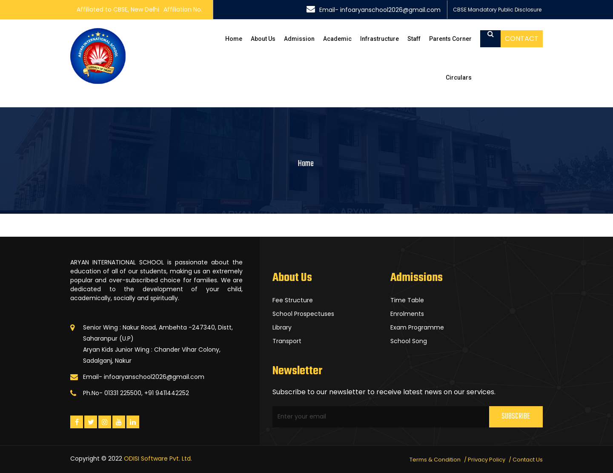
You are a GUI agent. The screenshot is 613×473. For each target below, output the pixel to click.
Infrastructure (379, 38)
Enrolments (407, 314)
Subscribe (515, 416)
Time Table (407, 300)
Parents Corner (450, 38)
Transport (286, 341)
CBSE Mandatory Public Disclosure (497, 9)
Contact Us (528, 460)
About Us (263, 38)
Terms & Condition (435, 460)
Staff (414, 38)
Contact (522, 38)
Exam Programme (417, 327)
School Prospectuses (303, 314)
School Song (408, 341)
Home (233, 38)
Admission (299, 38)
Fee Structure (292, 300)
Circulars (459, 77)
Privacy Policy (486, 460)
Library (282, 327)
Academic (337, 38)
